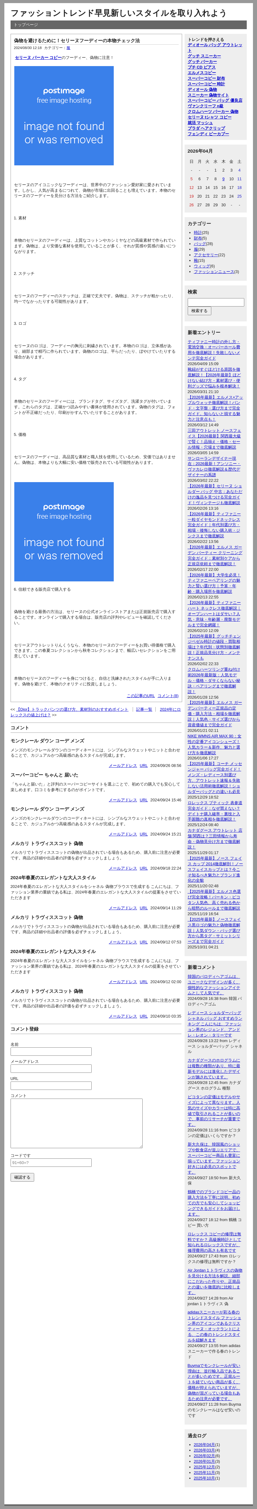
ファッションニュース (214, 271)
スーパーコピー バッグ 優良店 (215, 100)
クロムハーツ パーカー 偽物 (213, 111)
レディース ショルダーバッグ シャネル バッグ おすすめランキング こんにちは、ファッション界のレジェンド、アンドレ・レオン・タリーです (215, 1023)
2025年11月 (204, 1472)
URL (144, 765)
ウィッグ (202, 266)
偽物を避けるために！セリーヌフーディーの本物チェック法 (77, 40)
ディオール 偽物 (202, 89)
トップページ (26, 24)
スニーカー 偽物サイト (208, 95)
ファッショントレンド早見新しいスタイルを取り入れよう (119, 13)
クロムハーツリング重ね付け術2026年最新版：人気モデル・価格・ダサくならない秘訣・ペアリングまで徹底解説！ (214, 680)
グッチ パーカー (202, 61)
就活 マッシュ (200, 122)
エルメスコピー (202, 72)
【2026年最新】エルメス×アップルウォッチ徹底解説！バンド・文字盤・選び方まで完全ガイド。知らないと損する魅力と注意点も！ (215, 408)
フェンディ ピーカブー (208, 134)
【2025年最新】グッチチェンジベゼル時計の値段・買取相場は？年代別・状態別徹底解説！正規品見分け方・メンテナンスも (214, 647)
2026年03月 (204, 1450)
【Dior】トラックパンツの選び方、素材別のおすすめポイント (72, 709)
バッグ (200, 243)
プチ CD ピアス (202, 67)
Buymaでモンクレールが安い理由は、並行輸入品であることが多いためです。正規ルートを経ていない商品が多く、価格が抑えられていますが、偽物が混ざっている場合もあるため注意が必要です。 (214, 1382)
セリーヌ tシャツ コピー (210, 117)
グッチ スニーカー (204, 56)
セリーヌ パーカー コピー (38, 57)
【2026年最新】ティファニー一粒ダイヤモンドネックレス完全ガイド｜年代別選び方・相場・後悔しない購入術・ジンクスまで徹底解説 (214, 525)
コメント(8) (168, 695)
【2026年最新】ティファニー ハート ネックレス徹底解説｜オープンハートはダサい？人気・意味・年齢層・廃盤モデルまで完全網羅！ (214, 613)
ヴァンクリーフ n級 (205, 106)
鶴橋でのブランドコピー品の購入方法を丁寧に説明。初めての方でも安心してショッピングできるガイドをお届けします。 (214, 1202)
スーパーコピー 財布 (206, 78)
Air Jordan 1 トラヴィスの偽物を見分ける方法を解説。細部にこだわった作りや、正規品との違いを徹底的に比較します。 (215, 1281)
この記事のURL (141, 695)
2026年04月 (204, 1444)
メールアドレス (123, 765)
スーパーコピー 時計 (206, 84)
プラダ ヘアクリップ (206, 128)
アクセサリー (206, 255)
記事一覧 (144, 709)
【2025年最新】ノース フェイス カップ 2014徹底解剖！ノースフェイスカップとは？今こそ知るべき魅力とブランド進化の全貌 (215, 869)
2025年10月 (204, 1478)
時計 (198, 232)
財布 (198, 238)
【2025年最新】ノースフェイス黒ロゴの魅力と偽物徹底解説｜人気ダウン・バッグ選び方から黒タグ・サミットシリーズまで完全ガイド (214, 930)
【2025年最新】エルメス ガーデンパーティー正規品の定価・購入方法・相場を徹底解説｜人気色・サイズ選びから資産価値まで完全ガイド (215, 713)
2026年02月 (204, 1455)
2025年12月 (204, 1467)
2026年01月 (204, 1461)
